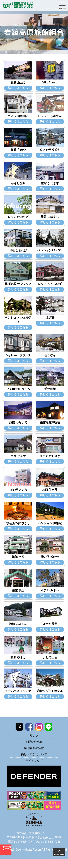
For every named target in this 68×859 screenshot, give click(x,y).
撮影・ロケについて (34, 754)
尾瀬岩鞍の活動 (34, 748)
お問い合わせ (34, 741)
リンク (34, 735)
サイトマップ (34, 760)
